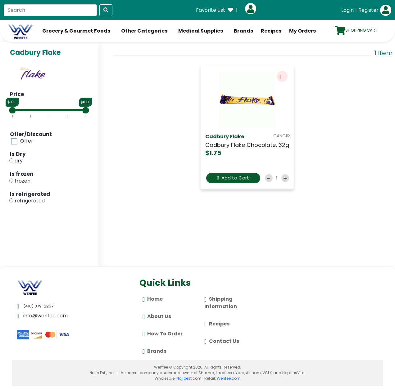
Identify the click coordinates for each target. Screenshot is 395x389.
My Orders (302, 30)
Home (153, 299)
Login (347, 10)
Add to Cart (233, 178)
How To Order (163, 334)
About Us (157, 316)
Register (368, 10)
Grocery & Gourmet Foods (76, 30)
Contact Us (221, 341)
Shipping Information (220, 302)
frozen (22, 180)
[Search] (50, 10)
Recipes (271, 30)
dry (19, 160)
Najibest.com (189, 378)
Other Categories (144, 30)
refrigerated (30, 200)
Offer (26, 140)
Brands (243, 30)
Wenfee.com (229, 378)
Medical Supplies (200, 30)
